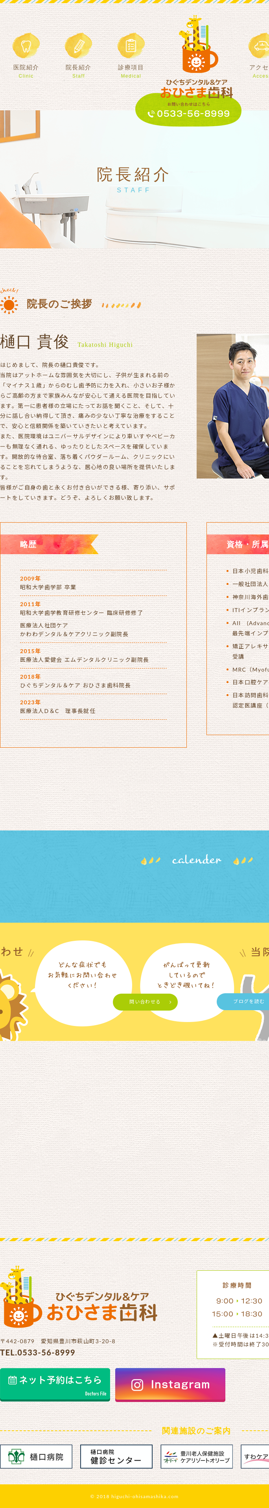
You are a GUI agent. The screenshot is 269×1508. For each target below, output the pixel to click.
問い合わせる (145, 1002)
